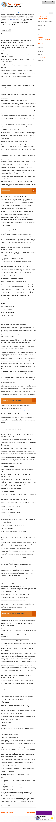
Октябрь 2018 (40, 50)
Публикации (41, 60)
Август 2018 (40, 52)
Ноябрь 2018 (40, 48)
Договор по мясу (41, 25)
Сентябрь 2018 (41, 51)
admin (2, 26)
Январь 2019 (40, 46)
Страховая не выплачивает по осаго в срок (46, 34)
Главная (2, 9)
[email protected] (25, 410)
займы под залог (11, 19)
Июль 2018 (40, 54)
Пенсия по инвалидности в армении (45, 32)
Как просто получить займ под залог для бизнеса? (10, 12)
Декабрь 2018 (40, 47)
